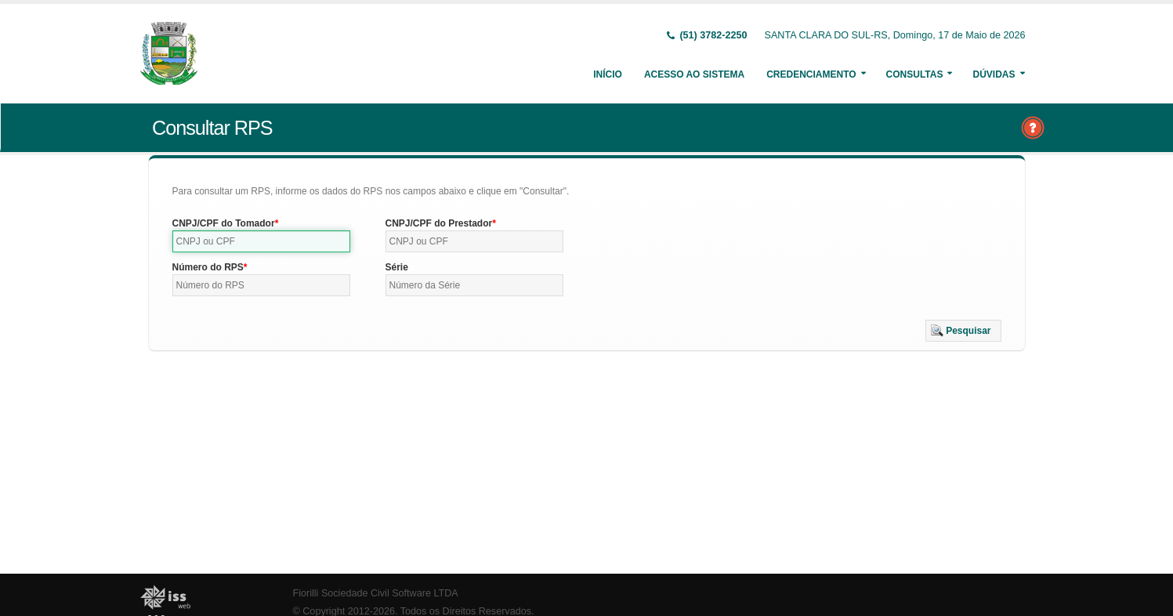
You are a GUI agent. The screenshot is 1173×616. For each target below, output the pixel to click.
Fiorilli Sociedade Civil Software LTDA (375, 593)
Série (397, 267)
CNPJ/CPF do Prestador (439, 223)
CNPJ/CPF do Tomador (223, 223)
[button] (963, 331)
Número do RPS (208, 267)
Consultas (914, 74)
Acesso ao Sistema (694, 74)
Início (607, 74)
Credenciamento (811, 74)
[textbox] (261, 241)
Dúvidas (993, 74)
